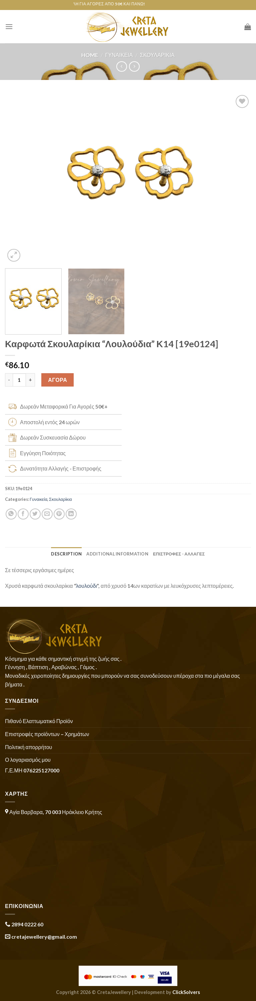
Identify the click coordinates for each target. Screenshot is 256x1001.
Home (89, 55)
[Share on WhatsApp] (11, 513)
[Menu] (9, 26)
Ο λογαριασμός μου (28, 759)
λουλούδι (86, 585)
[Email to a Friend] (47, 513)
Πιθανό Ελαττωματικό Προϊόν (39, 721)
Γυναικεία (119, 55)
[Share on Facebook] (23, 513)
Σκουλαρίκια (157, 55)
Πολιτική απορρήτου (28, 747)
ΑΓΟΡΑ (57, 380)
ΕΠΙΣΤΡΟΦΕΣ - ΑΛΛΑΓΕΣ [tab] (179, 553)
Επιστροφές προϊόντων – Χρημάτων (47, 734)
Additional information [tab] (117, 553)
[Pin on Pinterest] (59, 513)
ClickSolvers (186, 992)
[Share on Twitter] (35, 513)
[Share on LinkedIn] (71, 513)
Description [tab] (66, 553)
